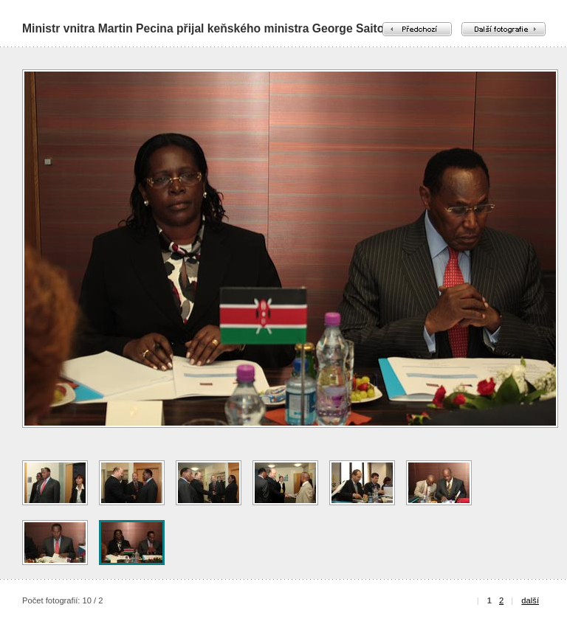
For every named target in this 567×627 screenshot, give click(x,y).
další (530, 600)
